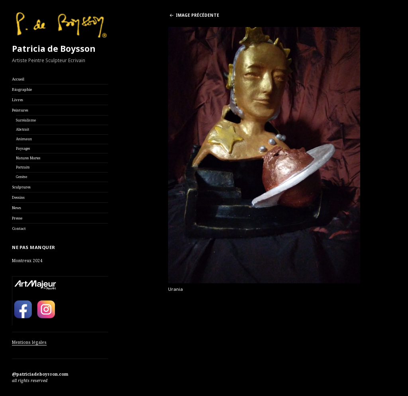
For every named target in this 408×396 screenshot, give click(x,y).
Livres (17, 99)
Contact (19, 228)
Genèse (21, 176)
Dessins (18, 197)
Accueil (18, 79)
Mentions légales (29, 342)
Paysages (23, 148)
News (16, 207)
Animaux (24, 139)
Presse (17, 218)
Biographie (22, 89)
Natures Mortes (28, 158)
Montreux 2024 (27, 260)
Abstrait (22, 129)
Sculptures (21, 187)
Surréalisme (26, 120)
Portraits (23, 167)
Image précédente (197, 15)
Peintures (20, 110)
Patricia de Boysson (53, 48)
